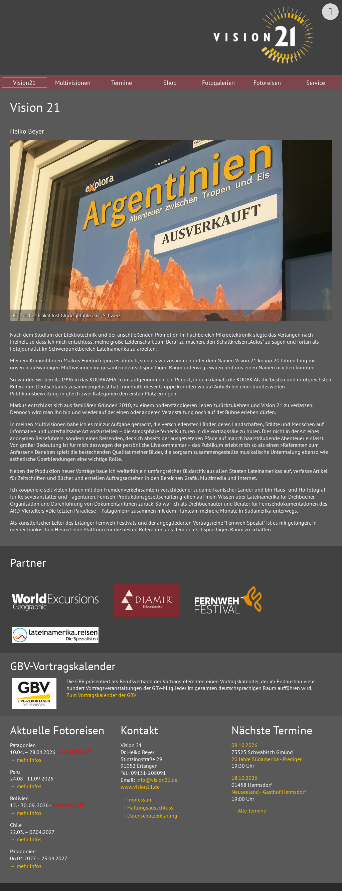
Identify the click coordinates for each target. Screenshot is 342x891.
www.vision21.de (140, 786)
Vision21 (24, 82)
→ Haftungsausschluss (147, 807)
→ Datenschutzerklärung (149, 815)
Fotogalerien (218, 82)
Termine (121, 82)
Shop (170, 82)
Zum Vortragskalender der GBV (101, 695)
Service (315, 82)
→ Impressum (137, 799)
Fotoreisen (267, 82)
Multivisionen (73, 82)
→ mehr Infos (25, 759)
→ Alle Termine (248, 810)
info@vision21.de (156, 779)
